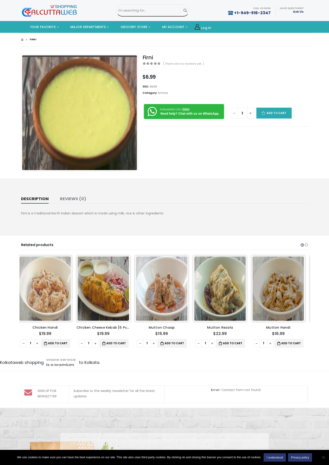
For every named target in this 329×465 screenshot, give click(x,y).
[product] (48, 288)
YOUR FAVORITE (39, 27)
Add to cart (276, 113)
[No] (323, 457)
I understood (275, 457)
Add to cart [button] (60, 343)
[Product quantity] (242, 113)
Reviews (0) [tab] (73, 199)
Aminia (163, 93)
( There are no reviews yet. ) (183, 64)
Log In (203, 27)
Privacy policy (300, 457)
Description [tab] (35, 199)
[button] (302, 245)
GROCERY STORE (130, 27)
